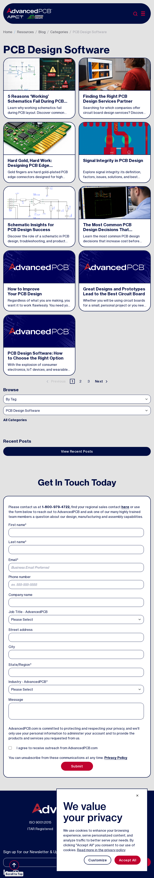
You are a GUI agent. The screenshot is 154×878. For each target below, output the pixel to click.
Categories (59, 32)
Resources (25, 32)
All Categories (15, 420)
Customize (97, 860)
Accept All (127, 860)
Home (7, 32)
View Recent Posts (77, 451)
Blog (42, 32)
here (125, 507)
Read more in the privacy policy (101, 850)
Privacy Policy (115, 758)
